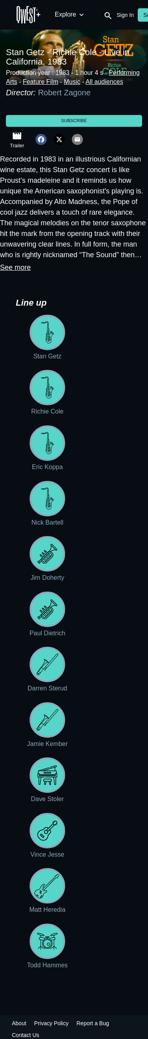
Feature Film (40, 81)
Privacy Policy (51, 1023)
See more (15, 267)
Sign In (125, 15)
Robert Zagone (64, 92)
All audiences (104, 81)
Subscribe (74, 120)
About (19, 1023)
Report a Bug (93, 1023)
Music (72, 81)
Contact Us (25, 1035)
